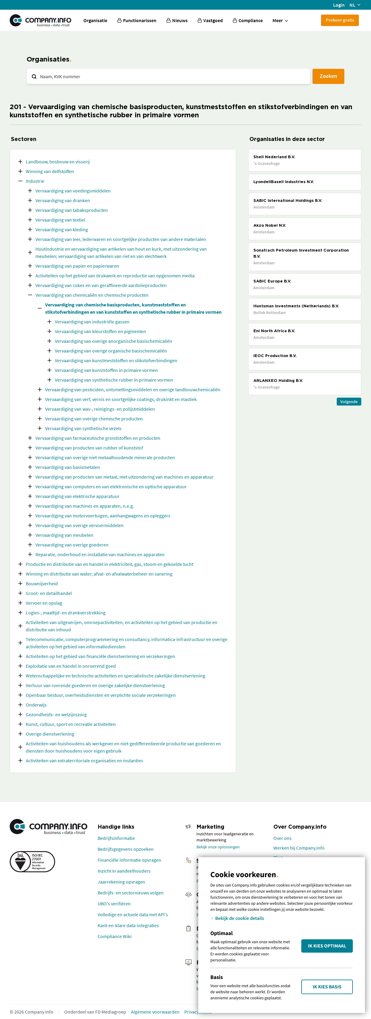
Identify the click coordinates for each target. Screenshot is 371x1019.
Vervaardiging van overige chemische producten (94, 419)
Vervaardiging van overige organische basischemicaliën (111, 351)
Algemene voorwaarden (155, 1012)
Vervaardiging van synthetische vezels (83, 428)
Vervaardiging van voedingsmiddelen (73, 191)
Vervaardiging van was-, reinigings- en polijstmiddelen (100, 409)
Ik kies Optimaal (327, 946)
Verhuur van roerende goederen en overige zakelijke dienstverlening (95, 685)
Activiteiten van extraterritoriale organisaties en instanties (84, 760)
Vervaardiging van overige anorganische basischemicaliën (113, 341)
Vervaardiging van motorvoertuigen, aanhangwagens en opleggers (102, 516)
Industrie (35, 181)
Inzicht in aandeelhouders (124, 871)
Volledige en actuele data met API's (133, 914)
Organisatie (95, 20)
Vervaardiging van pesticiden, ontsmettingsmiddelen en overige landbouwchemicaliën (132, 389)
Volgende (349, 401)
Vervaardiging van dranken (62, 200)
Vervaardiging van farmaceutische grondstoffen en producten (97, 438)
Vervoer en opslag (44, 603)
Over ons (282, 838)
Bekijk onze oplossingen (218, 847)
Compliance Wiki (115, 936)
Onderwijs (36, 705)
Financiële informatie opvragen (129, 860)
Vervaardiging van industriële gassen (92, 322)
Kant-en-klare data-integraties (128, 925)
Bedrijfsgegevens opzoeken (126, 849)
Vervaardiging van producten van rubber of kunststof (89, 448)
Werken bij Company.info (299, 848)
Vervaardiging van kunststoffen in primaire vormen (106, 370)
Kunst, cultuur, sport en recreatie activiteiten (71, 724)
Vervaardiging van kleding (61, 229)
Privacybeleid (198, 1012)
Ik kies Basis (327, 987)
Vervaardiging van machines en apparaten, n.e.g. (84, 506)
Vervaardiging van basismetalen (67, 467)
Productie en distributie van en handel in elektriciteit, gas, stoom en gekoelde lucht (109, 564)
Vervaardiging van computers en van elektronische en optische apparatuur (111, 486)
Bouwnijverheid (42, 583)
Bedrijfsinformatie (116, 838)
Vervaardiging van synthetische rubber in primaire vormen (114, 380)
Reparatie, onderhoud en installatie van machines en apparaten (100, 554)
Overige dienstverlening (50, 734)
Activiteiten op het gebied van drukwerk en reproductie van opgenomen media (115, 275)
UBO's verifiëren (114, 903)
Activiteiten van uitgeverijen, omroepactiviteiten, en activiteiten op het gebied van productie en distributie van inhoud (121, 626)
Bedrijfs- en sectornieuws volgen (131, 893)
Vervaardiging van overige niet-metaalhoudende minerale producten (105, 457)
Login (339, 5)
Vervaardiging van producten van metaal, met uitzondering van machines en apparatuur (124, 477)
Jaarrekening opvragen (121, 882)
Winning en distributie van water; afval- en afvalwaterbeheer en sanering (99, 574)
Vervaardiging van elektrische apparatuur (77, 496)
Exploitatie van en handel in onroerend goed (71, 666)
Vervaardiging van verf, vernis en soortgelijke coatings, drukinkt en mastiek (121, 399)
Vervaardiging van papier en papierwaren (77, 266)
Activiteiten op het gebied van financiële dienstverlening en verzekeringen (100, 656)
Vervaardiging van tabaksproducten (71, 210)
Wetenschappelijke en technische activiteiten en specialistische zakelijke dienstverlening (115, 676)
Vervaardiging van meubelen (64, 535)
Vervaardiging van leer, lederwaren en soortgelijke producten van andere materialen (120, 239)
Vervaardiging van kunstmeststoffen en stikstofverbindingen (116, 360)
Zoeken (328, 75)
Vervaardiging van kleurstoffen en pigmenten (100, 331)
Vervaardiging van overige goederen (72, 545)
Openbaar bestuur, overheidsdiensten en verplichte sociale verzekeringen (101, 695)
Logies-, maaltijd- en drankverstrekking (65, 613)
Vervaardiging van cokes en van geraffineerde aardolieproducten (101, 285)
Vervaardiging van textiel (60, 220)
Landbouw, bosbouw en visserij (58, 162)
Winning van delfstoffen (50, 171)
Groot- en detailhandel (49, 593)
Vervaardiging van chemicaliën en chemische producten (92, 295)
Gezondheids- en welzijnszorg (56, 714)
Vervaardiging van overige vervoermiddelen (79, 525)
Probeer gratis (340, 20)
